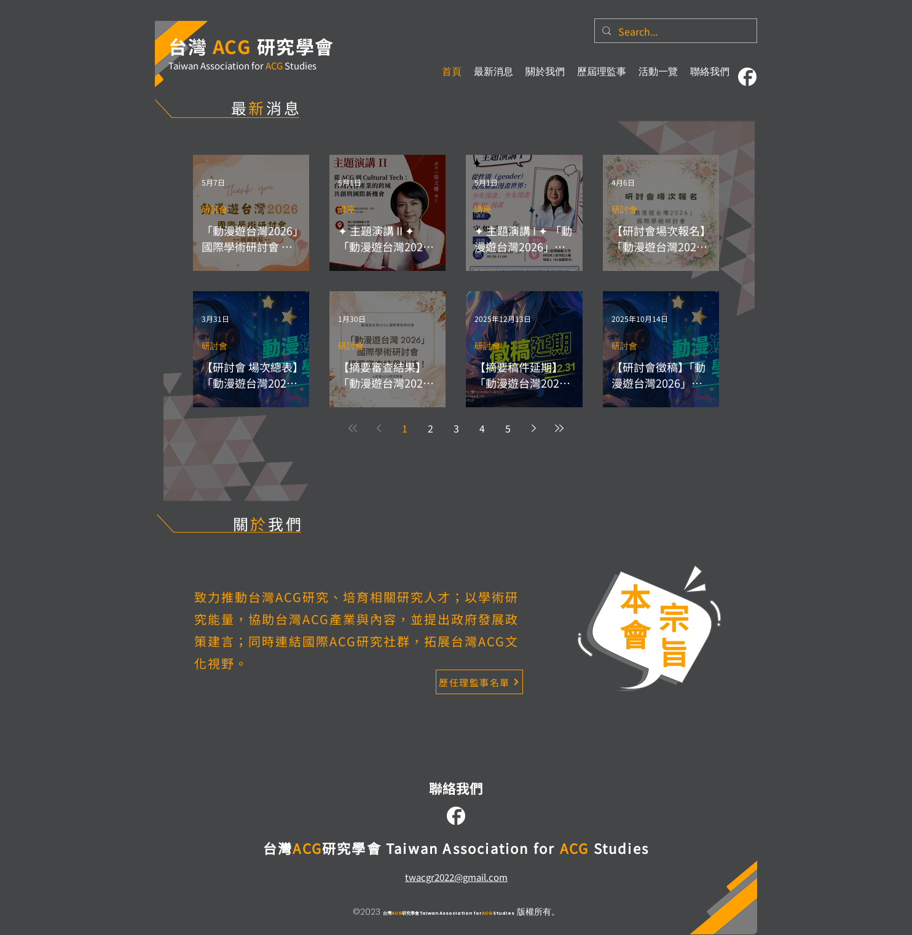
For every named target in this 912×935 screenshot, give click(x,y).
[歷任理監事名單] (479, 682)
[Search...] (674, 31)
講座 (346, 210)
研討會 (214, 210)
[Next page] (533, 428)
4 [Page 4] (482, 428)
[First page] (353, 428)
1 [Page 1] (404, 428)
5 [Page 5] (508, 428)
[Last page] (559, 428)
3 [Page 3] (456, 428)
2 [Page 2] (430, 428)
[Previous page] (379, 428)
